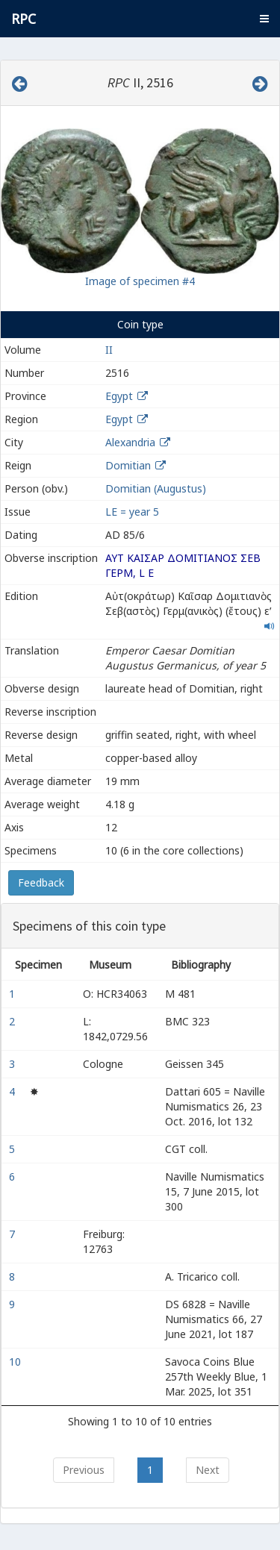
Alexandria (130, 442)
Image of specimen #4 (140, 281)
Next (208, 1470)
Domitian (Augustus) (155, 488)
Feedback (41, 882)
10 (16, 1361)
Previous (84, 1470)
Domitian (128, 465)
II (109, 350)
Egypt (119, 396)
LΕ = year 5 (132, 511)
